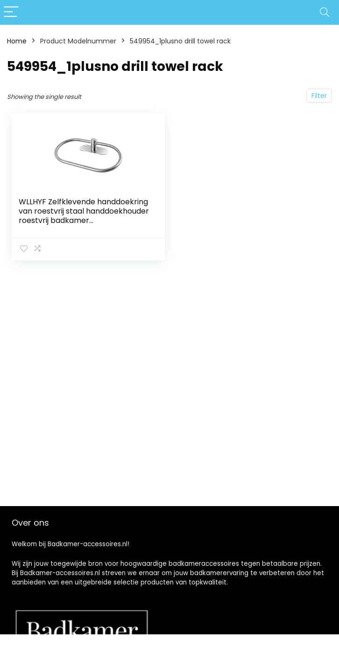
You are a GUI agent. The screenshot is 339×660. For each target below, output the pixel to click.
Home (17, 41)
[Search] (324, 12)
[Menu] (11, 12)
